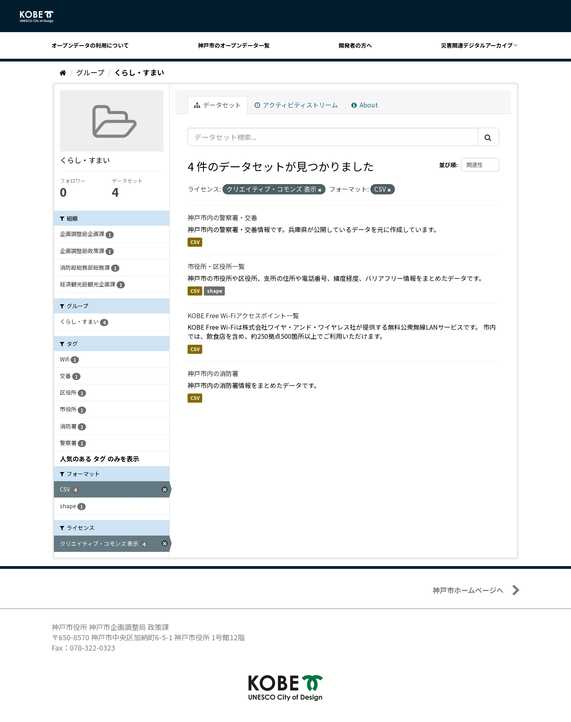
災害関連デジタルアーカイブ (477, 45)
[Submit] (488, 137)
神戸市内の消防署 (213, 373)
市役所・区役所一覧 (216, 266)
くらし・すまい (139, 72)
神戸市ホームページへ (468, 590)
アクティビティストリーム (296, 104)
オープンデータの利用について (90, 45)
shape (214, 291)
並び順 (447, 165)
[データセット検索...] (333, 137)
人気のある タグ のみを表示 (99, 458)
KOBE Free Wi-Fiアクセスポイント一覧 (243, 315)
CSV (194, 241)
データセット (217, 104)
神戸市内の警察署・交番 (222, 217)
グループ (90, 72)
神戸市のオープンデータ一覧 (234, 45)
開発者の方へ (355, 45)
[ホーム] (62, 72)
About (364, 104)
